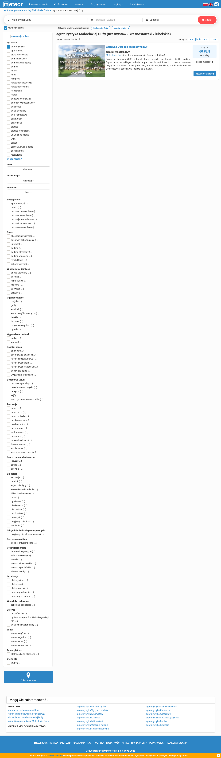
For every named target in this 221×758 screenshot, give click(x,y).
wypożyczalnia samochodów (25, 399)
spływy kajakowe (19, 440)
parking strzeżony (19, 252)
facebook (40, 742)
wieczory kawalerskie (21, 563)
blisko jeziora (17, 580)
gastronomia (15, 150)
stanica (12, 126)
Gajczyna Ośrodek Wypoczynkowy (126, 46)
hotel (11, 74)
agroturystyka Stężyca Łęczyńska (162, 717)
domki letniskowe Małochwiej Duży (25, 717)
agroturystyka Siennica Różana (161, 706)
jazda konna (17, 428)
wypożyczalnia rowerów (23, 452)
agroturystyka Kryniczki (88, 717)
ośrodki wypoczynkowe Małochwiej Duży (28, 721)
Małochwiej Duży (114, 55)
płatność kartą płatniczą (23, 654)
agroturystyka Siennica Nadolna (93, 728)
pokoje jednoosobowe (22, 219)
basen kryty (16, 412)
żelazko (15, 292)
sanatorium (14, 118)
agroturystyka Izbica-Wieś (90, 721)
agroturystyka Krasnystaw (90, 714)
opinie (214, 39)
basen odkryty (18, 416)
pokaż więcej (14, 158)
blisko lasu (16, 584)
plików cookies (55, 755)
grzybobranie (17, 424)
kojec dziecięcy (18, 485)
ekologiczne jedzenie (21, 354)
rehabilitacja (17, 260)
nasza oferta (139, 742)
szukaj (207, 20)
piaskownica (17, 505)
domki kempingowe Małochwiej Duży (26, 713)
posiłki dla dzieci (19, 370)
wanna (14, 342)
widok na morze (19, 645)
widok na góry (18, 633)
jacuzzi (14, 460)
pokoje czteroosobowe (22, 211)
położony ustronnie (20, 592)
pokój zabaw (17, 513)
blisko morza (17, 588)
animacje (15, 477)
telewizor (15, 288)
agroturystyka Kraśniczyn (158, 710)
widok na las (17, 641)
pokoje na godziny (20, 383)
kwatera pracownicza (19, 82)
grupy (13, 662)
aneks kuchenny (19, 272)
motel (12, 94)
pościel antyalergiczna (22, 542)
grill (13, 305)
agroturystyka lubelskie (157, 725)
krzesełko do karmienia (22, 489)
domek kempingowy (19, 62)
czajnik (14, 301)
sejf (13, 395)
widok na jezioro (19, 637)
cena (9, 164)
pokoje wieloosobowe (21, 227)
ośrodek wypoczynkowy (21, 102)
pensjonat (14, 106)
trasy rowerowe (18, 444)
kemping (13, 78)
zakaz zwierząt (18, 264)
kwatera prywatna (18, 86)
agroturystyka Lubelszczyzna (91, 706)
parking (14, 248)
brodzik (14, 481)
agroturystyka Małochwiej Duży (23, 710)
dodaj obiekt (157, 742)
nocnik (14, 497)
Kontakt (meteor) (60, 742)
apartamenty (17, 203)
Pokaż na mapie (28, 676)
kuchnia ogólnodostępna (23, 313)
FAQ (89, 742)
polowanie (16, 436)
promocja (11, 187)
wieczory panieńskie (21, 567)
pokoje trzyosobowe (21, 223)
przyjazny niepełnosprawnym (25, 534)
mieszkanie (14, 90)
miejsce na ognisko (20, 325)
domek (12, 66)
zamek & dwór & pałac (20, 146)
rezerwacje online (18, 36)
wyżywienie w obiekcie (22, 374)
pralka (14, 338)
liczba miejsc (13, 175)
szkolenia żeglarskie (21, 604)
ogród (14, 329)
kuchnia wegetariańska (22, 366)
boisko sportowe (19, 420)
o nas (125, 742)
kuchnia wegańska (20, 362)
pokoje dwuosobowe (21, 215)
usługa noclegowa (18, 134)
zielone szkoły (18, 571)
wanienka (15, 525)
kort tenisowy (17, 432)
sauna (14, 464)
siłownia (15, 468)
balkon (14, 276)
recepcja (15, 391)
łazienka (15, 284)
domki (14, 207)
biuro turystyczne (17, 54)
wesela (14, 559)
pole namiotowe (17, 114)
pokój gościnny (16, 110)
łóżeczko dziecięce (20, 493)
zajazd (12, 142)
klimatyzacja (17, 280)
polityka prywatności (107, 742)
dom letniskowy (17, 58)
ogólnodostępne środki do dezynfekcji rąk (28, 619)
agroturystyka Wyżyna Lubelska (93, 710)
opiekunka (16, 501)
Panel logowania (177, 742)
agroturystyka (16, 46)
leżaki (14, 317)
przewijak (15, 517)
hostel (12, 70)
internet (15, 244)
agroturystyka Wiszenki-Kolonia (92, 725)
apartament (15, 50)
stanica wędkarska (18, 130)
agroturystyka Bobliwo (157, 721)
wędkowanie (17, 448)
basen (14, 408)
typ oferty (12, 42)
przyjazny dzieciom (20, 521)
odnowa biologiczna (19, 98)
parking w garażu (19, 256)
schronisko (14, 122)
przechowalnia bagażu (22, 387)
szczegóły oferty (205, 73)
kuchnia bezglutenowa (22, 358)
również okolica (14, 28)
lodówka (15, 321)
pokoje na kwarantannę (22, 624)
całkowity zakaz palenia (22, 240)
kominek (15, 309)
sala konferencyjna (20, 555)
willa (11, 138)
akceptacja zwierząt (21, 236)
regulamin (79, 742)
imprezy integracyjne (21, 551)
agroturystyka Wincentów (158, 714)
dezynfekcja (17, 613)
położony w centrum (21, 596)
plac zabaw (16, 509)
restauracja (14, 154)
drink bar (15, 350)
